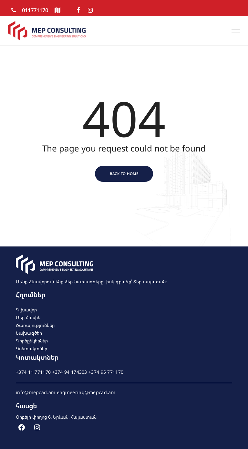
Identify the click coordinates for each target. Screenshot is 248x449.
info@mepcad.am (35, 392)
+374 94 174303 (69, 372)
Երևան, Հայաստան (75, 417)
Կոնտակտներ (31, 348)
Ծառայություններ (35, 325)
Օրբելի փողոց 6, (34, 417)
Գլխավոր (26, 310)
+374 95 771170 (105, 372)
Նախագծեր (29, 333)
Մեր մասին (28, 317)
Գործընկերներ (32, 341)
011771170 (28, 10)
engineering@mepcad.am (86, 392)
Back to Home (124, 173)
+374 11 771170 (33, 372)
